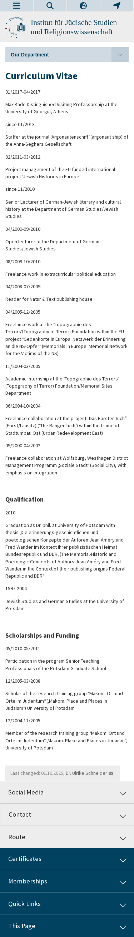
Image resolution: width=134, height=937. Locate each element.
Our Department (70, 54)
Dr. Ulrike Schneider (86, 773)
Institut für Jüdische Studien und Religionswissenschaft (74, 27)
